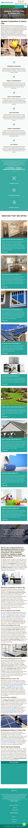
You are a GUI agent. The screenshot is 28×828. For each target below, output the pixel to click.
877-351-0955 (15, 810)
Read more (5, 251)
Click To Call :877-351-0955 (7, 6)
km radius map (14, 773)
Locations (14, 821)
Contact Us (14, 819)
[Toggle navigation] (25, 6)
